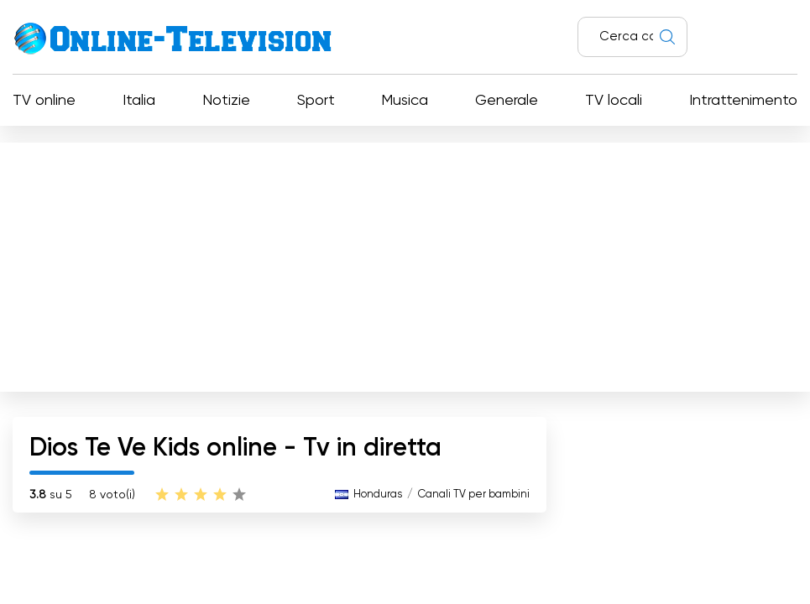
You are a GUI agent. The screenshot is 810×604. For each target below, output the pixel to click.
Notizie (226, 100)
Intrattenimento (743, 100)
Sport (316, 100)
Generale (506, 100)
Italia (139, 100)
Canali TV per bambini (474, 494)
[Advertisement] (405, 263)
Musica (404, 100)
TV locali (613, 100)
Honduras (377, 494)
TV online (44, 100)
